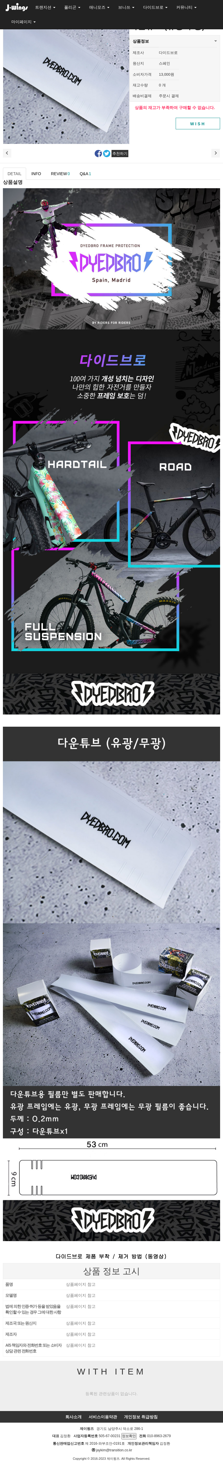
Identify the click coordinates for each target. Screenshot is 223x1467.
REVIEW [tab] (60, 173)
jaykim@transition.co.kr (114, 1450)
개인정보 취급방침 (141, 1417)
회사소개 (73, 1417)
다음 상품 (215, 153)
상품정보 (141, 39)
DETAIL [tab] (14, 173)
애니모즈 (99, 7)
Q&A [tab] (85, 173)
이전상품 (7, 153)
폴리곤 (72, 7)
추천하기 (119, 153)
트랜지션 (45, 7)
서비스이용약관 (103, 1417)
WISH (198, 124)
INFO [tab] (36, 173)
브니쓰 (126, 7)
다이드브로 (155, 7)
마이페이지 (23, 21)
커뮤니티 (186, 7)
